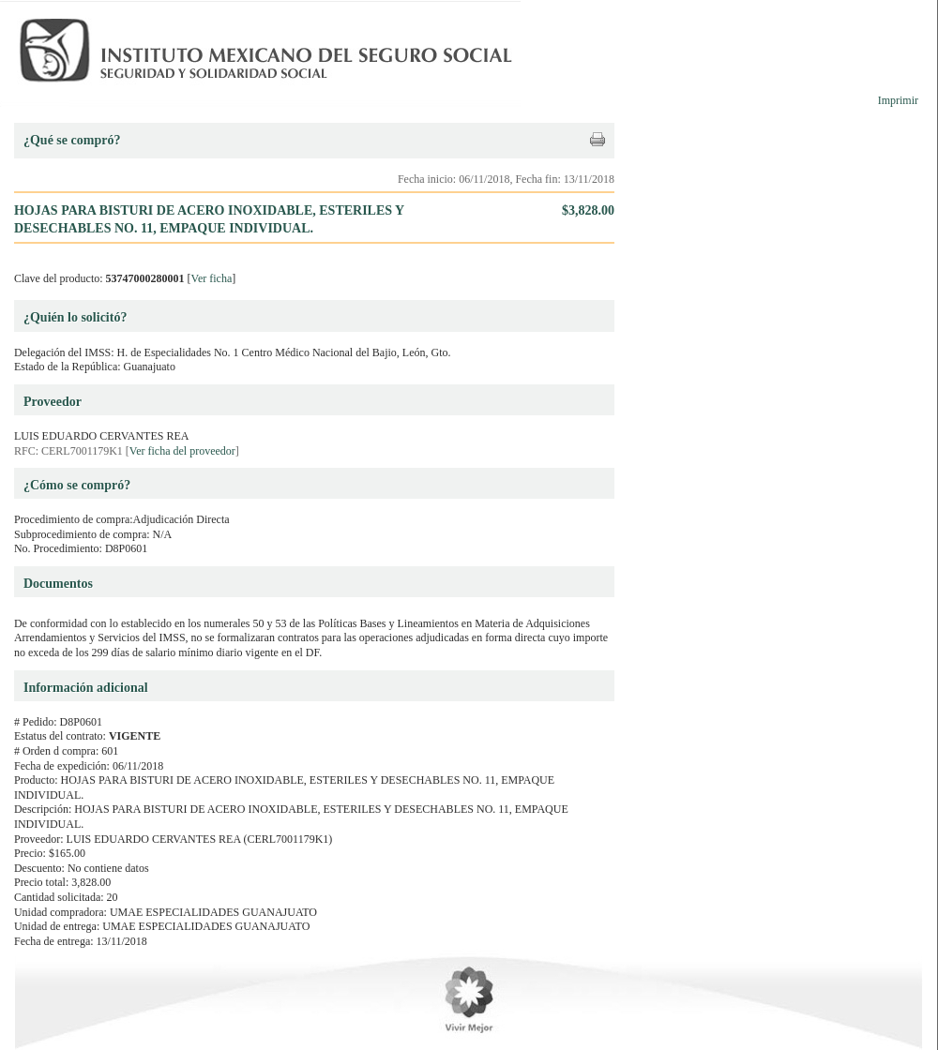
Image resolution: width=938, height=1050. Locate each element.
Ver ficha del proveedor (182, 451)
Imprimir (898, 100)
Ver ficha (212, 278)
